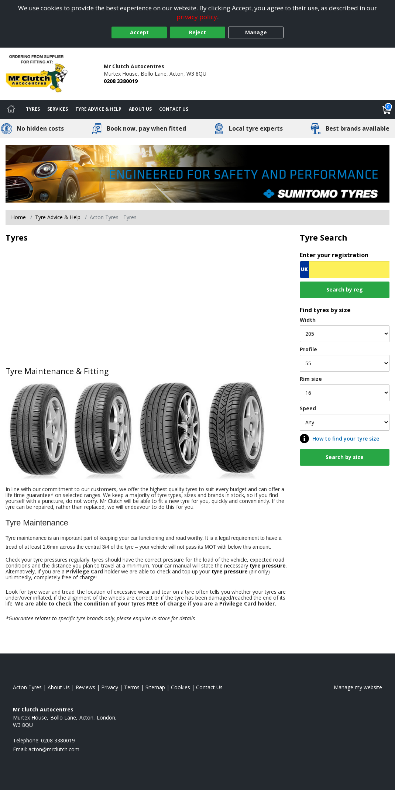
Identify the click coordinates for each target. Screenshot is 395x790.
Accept (139, 32)
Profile (308, 349)
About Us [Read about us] (59, 687)
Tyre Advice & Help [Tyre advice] (98, 109)
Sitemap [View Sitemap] (155, 687)
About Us (140, 109)
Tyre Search (323, 237)
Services (57, 109)
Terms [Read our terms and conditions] (132, 687)
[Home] (11, 109)
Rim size (311, 378)
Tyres (33, 109)
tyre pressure (268, 565)
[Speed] (344, 422)
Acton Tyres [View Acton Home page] (27, 687)
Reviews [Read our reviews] (85, 687)
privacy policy (196, 17)
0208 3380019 (121, 80)
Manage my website (358, 687)
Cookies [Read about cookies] (180, 687)
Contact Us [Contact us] (173, 109)
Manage (256, 32)
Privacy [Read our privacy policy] (109, 687)
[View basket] (387, 109)
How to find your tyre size (345, 438)
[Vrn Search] (344, 269)
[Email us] (53, 749)
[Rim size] (344, 392)
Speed (308, 408)
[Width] (344, 333)
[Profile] (344, 363)
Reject (197, 32)
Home (18, 217)
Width (308, 319)
